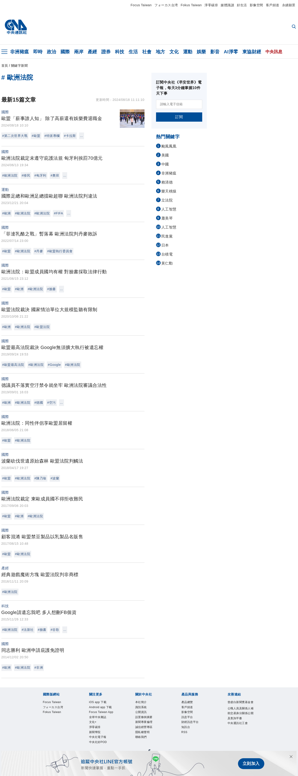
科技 (119, 51)
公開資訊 (141, 712)
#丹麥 (38, 251)
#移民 (26, 175)
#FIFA (58, 213)
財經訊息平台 (190, 722)
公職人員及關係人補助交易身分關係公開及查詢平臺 (241, 713)
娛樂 (201, 51)
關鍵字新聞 (19, 65)
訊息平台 (187, 717)
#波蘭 (55, 478)
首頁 (4, 65)
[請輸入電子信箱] (179, 104)
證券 (106, 51)
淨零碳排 (211, 5)
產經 (92, 51)
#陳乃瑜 (40, 478)
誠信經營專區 (144, 727)
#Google (54, 365)
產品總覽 (187, 702)
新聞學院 (95, 732)
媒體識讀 (227, 5)
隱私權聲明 (142, 732)
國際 (65, 51)
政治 (51, 51)
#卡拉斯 (70, 136)
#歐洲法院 (10, 175)
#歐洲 (6, 213)
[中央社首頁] (16, 27)
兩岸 (79, 51)
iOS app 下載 (98, 702)
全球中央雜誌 (97, 717)
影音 (215, 51)
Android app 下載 (100, 707)
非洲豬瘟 (19, 51)
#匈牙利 (40, 175)
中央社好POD (98, 742)
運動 (188, 51)
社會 (147, 51)
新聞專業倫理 (144, 722)
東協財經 (251, 51)
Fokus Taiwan (191, 5)
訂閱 (179, 117)
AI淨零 (231, 51)
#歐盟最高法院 (13, 365)
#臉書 (51, 289)
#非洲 (38, 667)
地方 (160, 51)
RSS (184, 732)
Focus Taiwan (141, 5)
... (81, 136)
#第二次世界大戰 (15, 136)
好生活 (242, 5)
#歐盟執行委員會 (59, 251)
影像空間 (256, 5)
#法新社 (28, 630)
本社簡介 (141, 702)
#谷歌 (55, 630)
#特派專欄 (52, 136)
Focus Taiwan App (101, 712)
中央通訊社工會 (238, 723)
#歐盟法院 (42, 327)
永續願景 (288, 5)
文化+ (93, 722)
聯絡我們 (141, 737)
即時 (38, 51)
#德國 (38, 402)
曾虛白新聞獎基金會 (241, 702)
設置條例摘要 (144, 717)
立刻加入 (251, 763)
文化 (174, 51)
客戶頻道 (272, 5)
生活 (133, 51)
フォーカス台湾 (166, 5)
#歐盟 (36, 136)
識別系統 (141, 707)
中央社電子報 (97, 737)
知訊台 (185, 727)
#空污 (51, 402)
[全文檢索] (294, 27)
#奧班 (55, 175)
